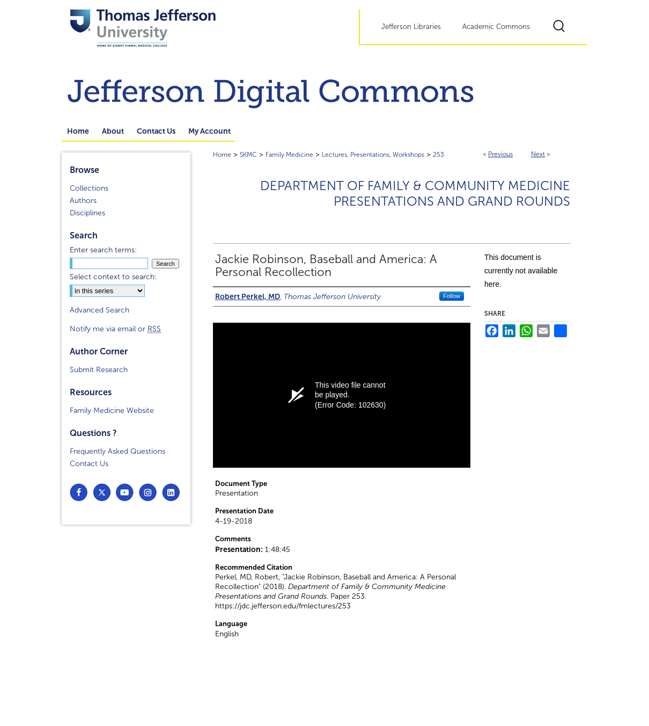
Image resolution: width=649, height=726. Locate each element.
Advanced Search (99, 310)
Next (538, 154)
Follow (451, 296)
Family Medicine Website (112, 410)
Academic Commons (496, 27)
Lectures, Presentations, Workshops (373, 154)
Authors (83, 201)
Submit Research (99, 370)
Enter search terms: (103, 250)
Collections (89, 188)
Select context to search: (113, 277)
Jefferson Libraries (411, 27)
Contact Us (89, 464)
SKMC (248, 154)
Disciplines (87, 213)
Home (222, 154)
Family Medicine (289, 154)
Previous (500, 154)
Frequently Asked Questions (117, 451)
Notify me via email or (115, 329)
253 (438, 154)
